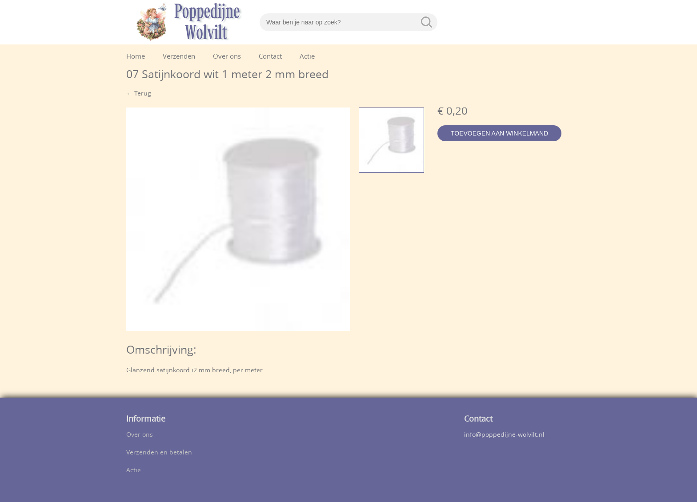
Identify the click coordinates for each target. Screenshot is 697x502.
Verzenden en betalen (159, 453)
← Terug (138, 94)
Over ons (227, 57)
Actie (307, 57)
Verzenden (179, 57)
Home (135, 57)
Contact (270, 57)
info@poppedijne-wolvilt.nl (504, 435)
